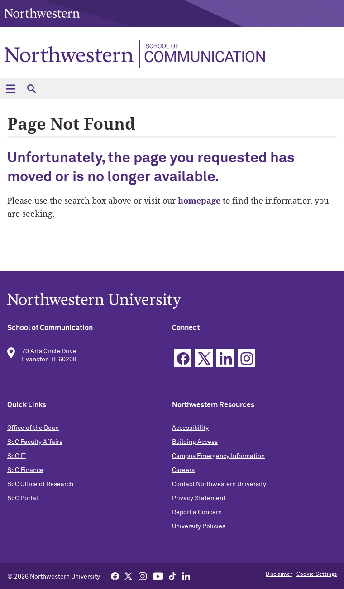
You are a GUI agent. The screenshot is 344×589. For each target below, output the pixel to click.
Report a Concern (197, 512)
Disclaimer (279, 574)
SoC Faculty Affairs (34, 442)
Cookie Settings (316, 574)
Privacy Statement (198, 498)
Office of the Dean (33, 428)
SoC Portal (22, 498)
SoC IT (16, 456)
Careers (183, 470)
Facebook (182, 358)
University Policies (198, 526)
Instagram (246, 358)
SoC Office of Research (40, 484)
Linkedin (225, 358)
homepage (199, 200)
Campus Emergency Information (218, 456)
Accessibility (190, 428)
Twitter (204, 358)
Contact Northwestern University (219, 484)
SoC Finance (25, 470)
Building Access (195, 442)
